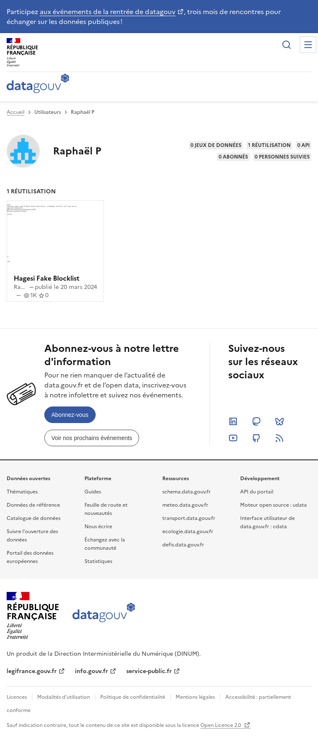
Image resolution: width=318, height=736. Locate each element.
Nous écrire (98, 526)
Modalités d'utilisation (63, 697)
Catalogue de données (33, 518)
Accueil (15, 112)
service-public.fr (149, 671)
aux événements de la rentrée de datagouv (108, 12)
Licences (17, 697)
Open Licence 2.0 (221, 725)
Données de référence (33, 505)
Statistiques (98, 561)
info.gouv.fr (91, 671)
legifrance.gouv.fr (32, 671)
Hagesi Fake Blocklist (47, 278)
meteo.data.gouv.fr (185, 505)
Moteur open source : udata (273, 505)
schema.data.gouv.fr (186, 491)
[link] (70, 414)
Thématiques (22, 491)
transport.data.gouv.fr (188, 518)
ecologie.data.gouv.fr (187, 531)
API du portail (256, 491)
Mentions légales (195, 697)
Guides (92, 491)
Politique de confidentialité (132, 697)
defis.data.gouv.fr (183, 544)
